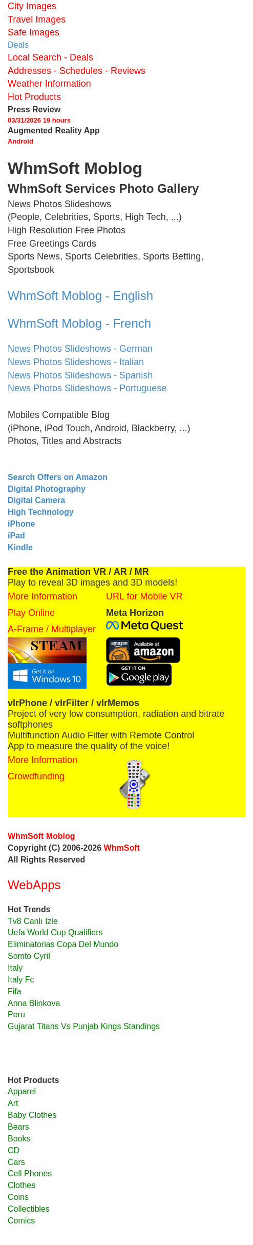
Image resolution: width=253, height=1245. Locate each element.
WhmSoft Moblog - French (79, 323)
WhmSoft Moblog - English (80, 296)
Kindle (20, 547)
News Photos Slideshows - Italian (76, 362)
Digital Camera (36, 500)
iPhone (21, 523)
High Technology (41, 512)
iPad (16, 535)
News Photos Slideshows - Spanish (80, 375)
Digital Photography (47, 489)
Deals (18, 45)
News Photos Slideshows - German (80, 349)
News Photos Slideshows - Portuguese (87, 388)
